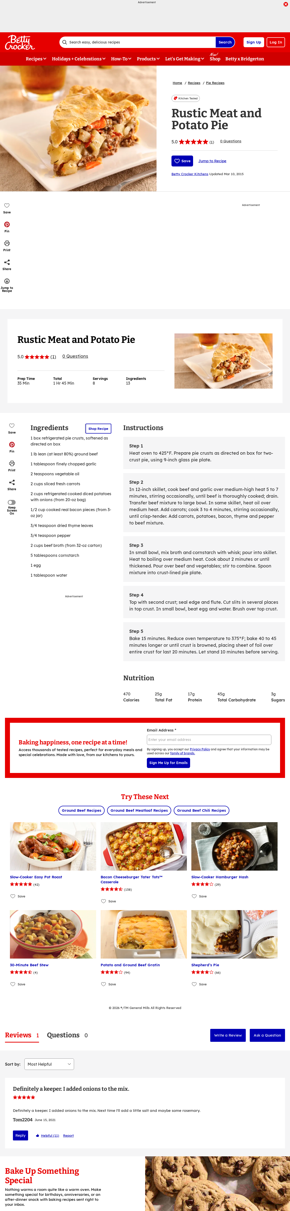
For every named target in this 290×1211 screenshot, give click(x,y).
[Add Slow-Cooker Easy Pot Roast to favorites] (13, 896)
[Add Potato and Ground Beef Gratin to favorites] (104, 984)
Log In (276, 42)
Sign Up (254, 42)
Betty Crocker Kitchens (189, 174)
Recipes (194, 83)
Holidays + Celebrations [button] (77, 59)
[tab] (22, 1035)
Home (177, 83)
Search (225, 42)
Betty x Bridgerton (244, 59)
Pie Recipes (215, 83)
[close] (286, 4)
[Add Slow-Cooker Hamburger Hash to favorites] (194, 896)
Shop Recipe (98, 429)
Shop (215, 59)
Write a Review (228, 1035)
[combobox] (137, 42)
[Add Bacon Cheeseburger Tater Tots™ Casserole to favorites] (104, 901)
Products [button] (146, 59)
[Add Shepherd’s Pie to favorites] (194, 984)
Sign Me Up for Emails (168, 763)
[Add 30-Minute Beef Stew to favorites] (13, 984)
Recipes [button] (34, 59)
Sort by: (12, 1064)
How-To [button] (119, 59)
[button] (7, 227)
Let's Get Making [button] (182, 59)
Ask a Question (267, 1035)
